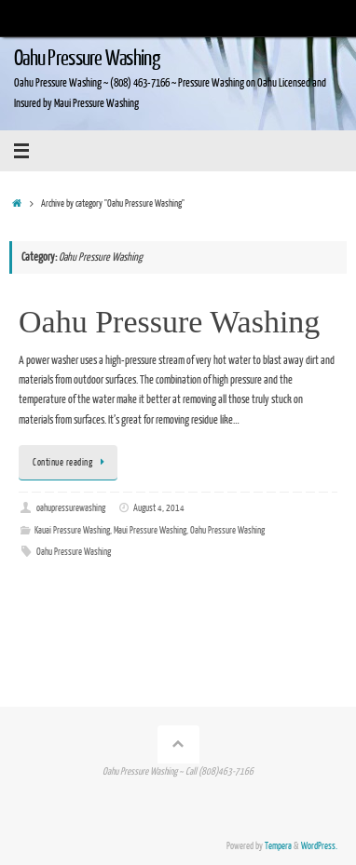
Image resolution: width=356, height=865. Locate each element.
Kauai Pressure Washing (72, 530)
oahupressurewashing (70, 508)
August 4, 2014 (159, 508)
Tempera (278, 846)
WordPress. (319, 846)
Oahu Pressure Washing (86, 58)
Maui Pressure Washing (150, 530)
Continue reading (71, 462)
